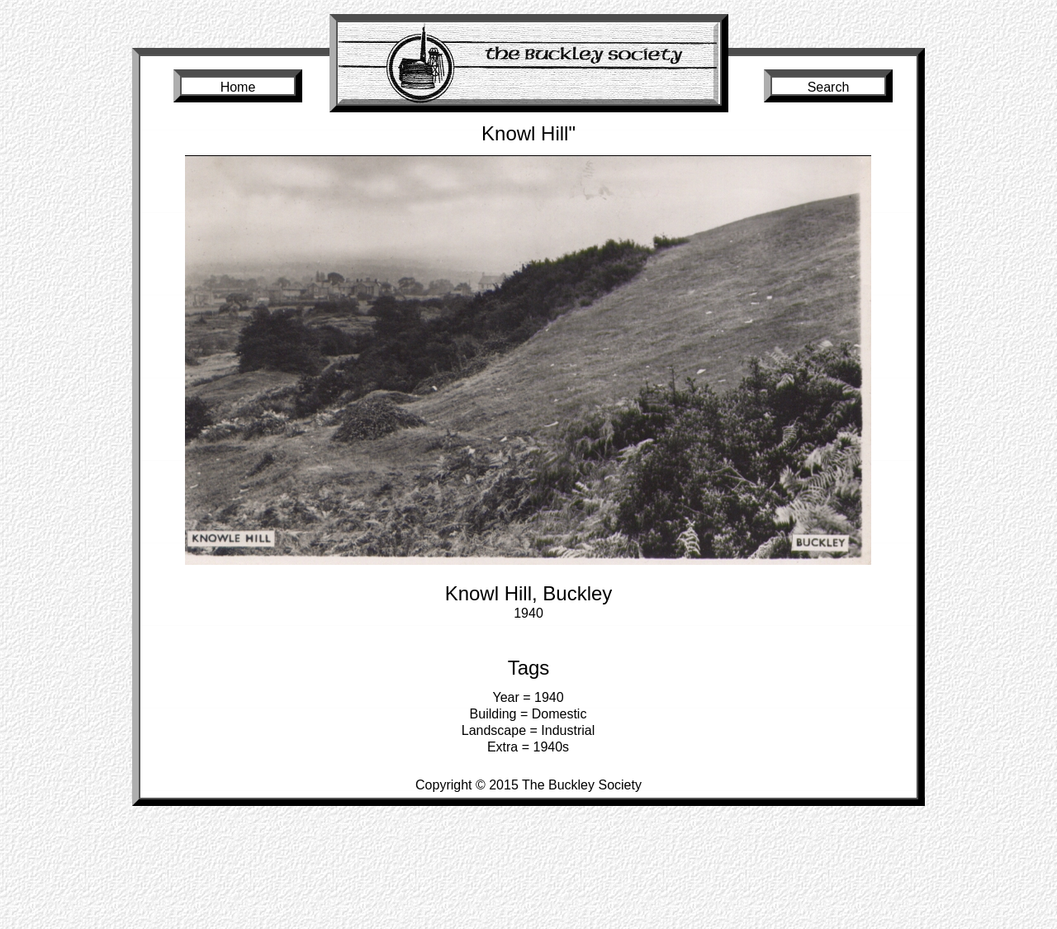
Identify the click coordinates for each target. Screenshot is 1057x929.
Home (238, 87)
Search (829, 87)
